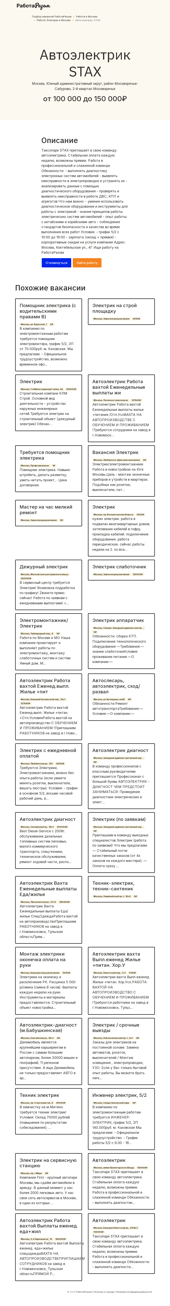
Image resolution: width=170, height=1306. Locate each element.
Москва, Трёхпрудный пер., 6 (37, 633)
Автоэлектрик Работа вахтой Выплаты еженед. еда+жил (49, 1226)
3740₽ (132, 973)
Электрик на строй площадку (114, 308)
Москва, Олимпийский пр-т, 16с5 (112, 896)
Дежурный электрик (44, 567)
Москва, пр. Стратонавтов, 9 (37, 1103)
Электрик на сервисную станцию (48, 1163)
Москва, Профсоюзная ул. (35, 465)
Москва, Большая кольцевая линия (40, 973)
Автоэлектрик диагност (120, 750)
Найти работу (87, 263)
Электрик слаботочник (119, 567)
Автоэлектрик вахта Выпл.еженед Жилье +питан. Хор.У (116, 959)
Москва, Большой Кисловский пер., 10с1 (43, 699)
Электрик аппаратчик (118, 620)
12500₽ (60, 763)
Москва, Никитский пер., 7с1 (110, 973)
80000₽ (60, 1103)
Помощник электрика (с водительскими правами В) (48, 311)
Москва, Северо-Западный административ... (119, 628)
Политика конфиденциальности (134, 1292)
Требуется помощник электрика (45, 455)
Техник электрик (39, 1095)
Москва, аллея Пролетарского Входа (114, 1167)
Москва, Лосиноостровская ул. (111, 400)
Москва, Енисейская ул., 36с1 (37, 1038)
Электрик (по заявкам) (119, 819)
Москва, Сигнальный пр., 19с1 (37, 827)
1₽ (54, 465)
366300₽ (64, 902)
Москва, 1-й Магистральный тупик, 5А (42, 389)
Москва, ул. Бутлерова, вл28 (109, 699)
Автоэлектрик (109, 1160)
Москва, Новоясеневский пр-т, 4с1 (113, 1038)
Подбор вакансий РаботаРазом (51, 16)
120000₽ (71, 389)
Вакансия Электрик (115, 452)
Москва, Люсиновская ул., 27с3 (38, 902)
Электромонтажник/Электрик (44, 623)
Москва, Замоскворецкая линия (111, 319)
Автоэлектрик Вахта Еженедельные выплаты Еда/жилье (48, 888)
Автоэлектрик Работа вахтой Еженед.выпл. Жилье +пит (45, 686)
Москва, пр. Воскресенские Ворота (113, 514)
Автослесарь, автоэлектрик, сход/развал (116, 686)
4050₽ (136, 319)
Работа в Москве (86, 16)
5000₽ (140, 514)
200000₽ (62, 827)
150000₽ (142, 1167)
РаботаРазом (52, 252)
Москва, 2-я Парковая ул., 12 (36, 1239)
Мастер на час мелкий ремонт (46, 509)
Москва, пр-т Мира (31, 1173)
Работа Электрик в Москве (54, 20)
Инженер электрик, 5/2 (119, 1095)
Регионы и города (104, 1292)
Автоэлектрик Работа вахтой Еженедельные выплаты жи (118, 387)
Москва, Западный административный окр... (118, 758)
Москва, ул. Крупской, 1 (34, 324)
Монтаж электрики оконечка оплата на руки (43, 959)
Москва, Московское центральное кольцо (44, 574)
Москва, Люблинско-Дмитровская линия (117, 460)
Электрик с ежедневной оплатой (48, 753)
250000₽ (26, 578)
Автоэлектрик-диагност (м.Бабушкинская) (48, 1027)
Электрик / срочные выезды (115, 1027)
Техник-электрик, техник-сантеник (113, 886)
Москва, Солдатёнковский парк (111, 1103)
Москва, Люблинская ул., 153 (37, 763)
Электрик (31, 381)
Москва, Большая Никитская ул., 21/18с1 (116, 1228)
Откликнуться (56, 263)
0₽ (51, 324)
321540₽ (136, 400)
